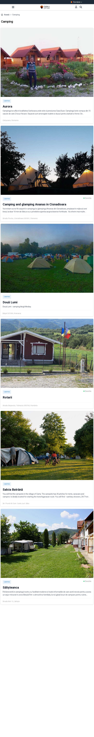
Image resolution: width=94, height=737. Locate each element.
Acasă (6, 15)
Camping (7, 101)
